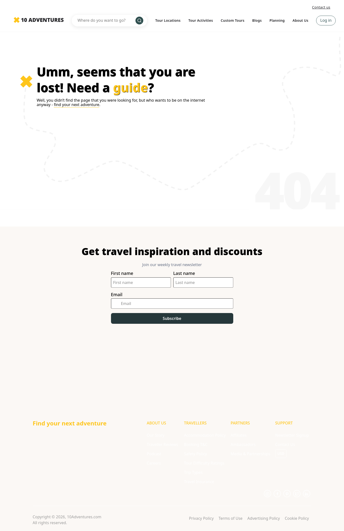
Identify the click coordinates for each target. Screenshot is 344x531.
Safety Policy (195, 453)
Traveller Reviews (162, 444)
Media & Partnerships (250, 453)
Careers (154, 463)
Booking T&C (196, 444)
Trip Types (193, 472)
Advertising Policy (263, 518)
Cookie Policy (297, 518)
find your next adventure (76, 104)
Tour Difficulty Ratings (204, 463)
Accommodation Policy (205, 435)
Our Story (155, 435)
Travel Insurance (199, 481)
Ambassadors (243, 444)
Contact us (321, 7)
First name (122, 273)
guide (130, 87)
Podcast (154, 453)
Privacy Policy (201, 518)
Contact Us (285, 444)
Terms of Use (231, 518)
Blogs (257, 20)
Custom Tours (232, 20)
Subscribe (172, 318)
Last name (184, 273)
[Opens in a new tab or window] (267, 493)
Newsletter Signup (292, 435)
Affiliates (238, 435)
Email (116, 294)
